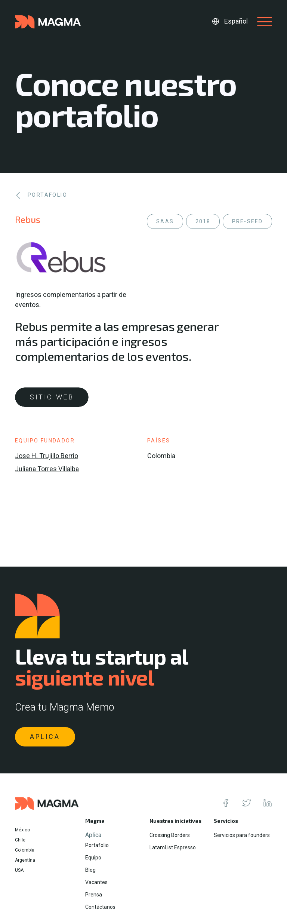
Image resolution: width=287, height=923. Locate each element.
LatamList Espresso (172, 847)
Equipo (93, 858)
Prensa (93, 895)
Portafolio (97, 845)
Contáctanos (100, 907)
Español (236, 21)
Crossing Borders (169, 835)
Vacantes (96, 882)
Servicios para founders (242, 835)
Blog (90, 870)
